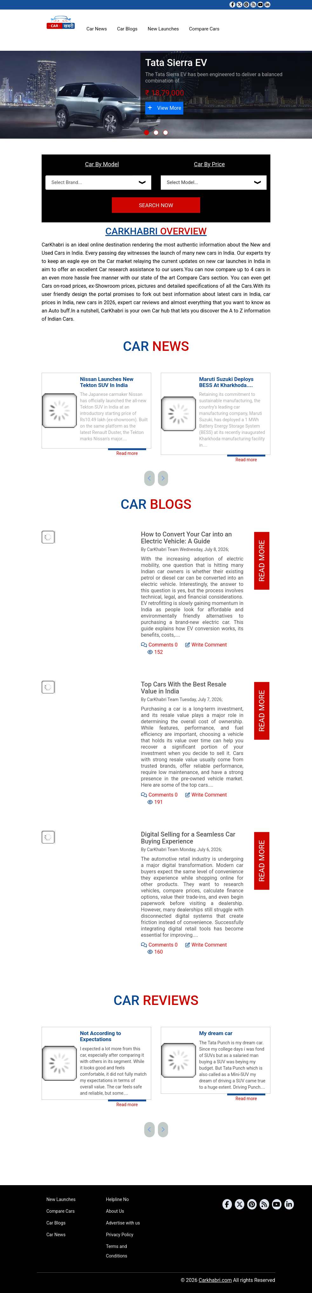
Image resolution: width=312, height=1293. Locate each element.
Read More (261, 561)
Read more (127, 453)
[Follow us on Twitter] (239, 5)
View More (164, 108)
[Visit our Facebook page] (232, 5)
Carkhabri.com (215, 1280)
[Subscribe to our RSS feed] (253, 5)
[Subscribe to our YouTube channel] (260, 5)
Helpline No (117, 1199)
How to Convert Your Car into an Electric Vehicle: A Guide (186, 537)
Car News (96, 29)
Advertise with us (123, 1222)
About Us (115, 1211)
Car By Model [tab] (102, 164)
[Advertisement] (215, 663)
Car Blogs (127, 29)
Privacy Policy (119, 1234)
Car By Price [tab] (209, 164)
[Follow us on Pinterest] (246, 5)
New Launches (163, 29)
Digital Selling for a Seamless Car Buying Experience (188, 837)
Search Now (156, 205)
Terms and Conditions (116, 1251)
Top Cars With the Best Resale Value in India (184, 687)
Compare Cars (204, 29)
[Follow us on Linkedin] (267, 5)
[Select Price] (214, 182)
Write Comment (206, 644)
